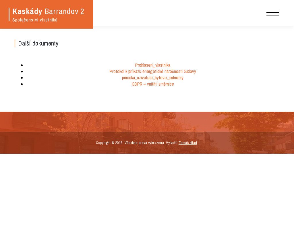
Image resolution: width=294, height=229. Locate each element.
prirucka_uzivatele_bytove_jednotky (152, 77)
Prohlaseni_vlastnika (152, 65)
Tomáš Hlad (188, 142)
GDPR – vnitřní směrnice (153, 84)
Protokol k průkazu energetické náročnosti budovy (153, 71)
